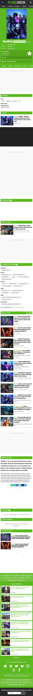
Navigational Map (5, 270)
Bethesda (10, 46)
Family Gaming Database (18, 307)
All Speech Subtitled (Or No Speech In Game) (11, 297)
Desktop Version (21, 580)
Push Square (18, 680)
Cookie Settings (12, 580)
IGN (20, 682)
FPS (19, 101)
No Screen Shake (14, 292)
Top (2, 575)
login (21, 524)
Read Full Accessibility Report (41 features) (11, 304)
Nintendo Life (10, 680)
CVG (20, 684)
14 (11, 369)
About (6, 575)
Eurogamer (25, 682)
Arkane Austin (11, 48)
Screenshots (18, 66)
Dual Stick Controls (23, 283)
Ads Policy (22, 577)
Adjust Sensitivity (12, 283)
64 (11, 425)
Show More (16, 657)
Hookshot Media (8, 674)
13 (11, 233)
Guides (25, 66)
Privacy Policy (6, 577)
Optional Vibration (18, 286)
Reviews (11, 66)
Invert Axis (4, 283)
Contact (30, 575)
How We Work (16, 575)
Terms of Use (15, 577)
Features (29, 358)
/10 (9, 53)
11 (11, 324)
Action (3, 101)
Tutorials (13, 277)
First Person (14, 101)
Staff (10, 575)
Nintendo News (14, 682)
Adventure (8, 101)
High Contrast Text (5, 290)
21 (11, 402)
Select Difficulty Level (6, 274)
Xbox (29, 125)
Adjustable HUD (5, 292)
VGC (30, 682)
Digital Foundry (5, 682)
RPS (24, 684)
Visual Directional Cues (6, 279)
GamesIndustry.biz (13, 684)
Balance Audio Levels (6, 299)
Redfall (14, 41)
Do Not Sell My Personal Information (20, 676)
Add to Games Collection (9, 62)
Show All (29, 313)
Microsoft (29, 347)
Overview (4, 66)
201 (11, 124)
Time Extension (26, 680)
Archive (28, 577)
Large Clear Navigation (17, 290)
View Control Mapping (6, 286)
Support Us (24, 575)
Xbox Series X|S (11, 44)
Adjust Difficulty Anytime (19, 274)
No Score (4, 57)
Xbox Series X (30, 427)
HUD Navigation (5, 277)
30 (11, 335)
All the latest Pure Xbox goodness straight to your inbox (16, 690)
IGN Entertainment (21, 674)
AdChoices (10, 676)
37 (11, 391)
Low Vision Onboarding (23, 277)
